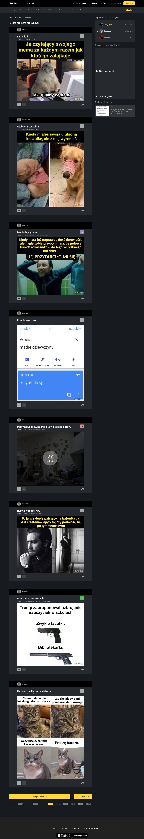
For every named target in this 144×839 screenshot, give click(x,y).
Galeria (30, 10)
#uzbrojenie (39, 601)
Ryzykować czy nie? (28, 510)
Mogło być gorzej (27, 232)
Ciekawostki (40, 10)
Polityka (50, 10)
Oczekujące (81, 3)
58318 (88, 804)
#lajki (30, 39)
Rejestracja (129, 3)
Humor (22, 10)
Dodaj (31, 3)
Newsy (74, 10)
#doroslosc (32, 235)
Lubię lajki (23, 36)
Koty (18, 694)
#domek (30, 429)
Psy (18, 129)
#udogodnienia (40, 429)
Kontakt (55, 828)
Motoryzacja (84, 10)
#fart (46, 235)
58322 (58, 804)
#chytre (36, 323)
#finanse (38, 513)
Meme (19, 235)
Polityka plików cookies (91, 828)
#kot (26, 429)
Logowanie (117, 3)
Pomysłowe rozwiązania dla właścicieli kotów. (44, 426)
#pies (30, 129)
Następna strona (40, 797)
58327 (20, 804)
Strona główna (15, 18)
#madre (31, 323)
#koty (24, 694)
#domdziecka (31, 694)
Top (104, 3)
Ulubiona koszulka (28, 126)
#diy (34, 429)
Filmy (94, 3)
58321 (65, 804)
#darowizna (38, 694)
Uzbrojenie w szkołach (30, 598)
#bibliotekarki (47, 601)
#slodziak (25, 129)
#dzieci (26, 235)
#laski (26, 323)
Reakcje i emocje (62, 10)
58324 (43, 804)
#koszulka (35, 129)
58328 (13, 804)
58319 (80, 804)
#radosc (35, 39)
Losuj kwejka (83, 797)
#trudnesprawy (40, 235)
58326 (28, 804)
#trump (26, 601)
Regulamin (75, 828)
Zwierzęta (12, 10)
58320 (73, 804)
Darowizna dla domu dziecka (34, 691)
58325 (35, 804)
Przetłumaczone (26, 320)
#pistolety (32, 601)
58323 (50, 804)
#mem (26, 39)
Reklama (65, 828)
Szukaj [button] (130, 10)
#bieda (33, 513)
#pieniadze (27, 513)
